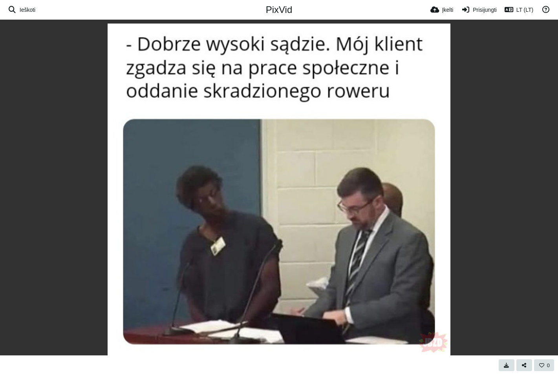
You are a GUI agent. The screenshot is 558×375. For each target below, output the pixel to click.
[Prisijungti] (478, 10)
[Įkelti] (442, 10)
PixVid (279, 9)
